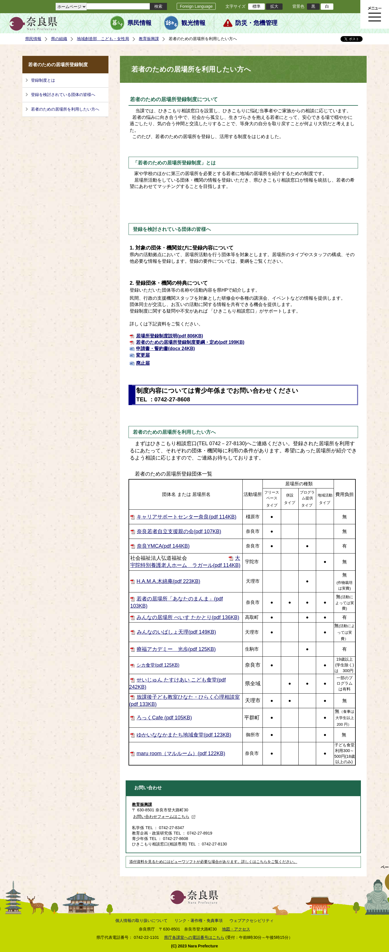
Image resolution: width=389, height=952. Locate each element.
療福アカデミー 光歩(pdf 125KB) (176, 649)
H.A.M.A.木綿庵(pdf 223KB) (168, 581)
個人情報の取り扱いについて (141, 920)
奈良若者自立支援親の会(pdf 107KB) (179, 531)
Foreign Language (196, 6)
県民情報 (139, 22)
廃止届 (143, 363)
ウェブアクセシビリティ (251, 920)
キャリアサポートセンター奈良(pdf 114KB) (186, 517)
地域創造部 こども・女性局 (103, 38)
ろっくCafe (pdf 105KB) (164, 718)
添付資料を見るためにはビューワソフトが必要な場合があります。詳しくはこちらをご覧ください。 (213, 862)
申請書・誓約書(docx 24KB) (165, 348)
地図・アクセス (236, 929)
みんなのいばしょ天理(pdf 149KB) (176, 632)
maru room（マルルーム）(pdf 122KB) (181, 753)
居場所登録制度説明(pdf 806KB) (169, 335)
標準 (256, 6)
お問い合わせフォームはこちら (164, 816)
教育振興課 (149, 38)
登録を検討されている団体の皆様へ (63, 94)
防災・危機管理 (256, 22)
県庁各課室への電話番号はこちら (194, 937)
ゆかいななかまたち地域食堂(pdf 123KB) (184, 735)
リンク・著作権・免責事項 (198, 920)
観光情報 (193, 22)
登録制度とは (43, 80)
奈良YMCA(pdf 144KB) (163, 546)
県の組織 (59, 38)
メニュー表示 (374, 14)
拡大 (274, 6)
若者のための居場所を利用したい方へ (65, 109)
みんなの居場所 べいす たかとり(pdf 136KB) (188, 617)
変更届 (143, 355)
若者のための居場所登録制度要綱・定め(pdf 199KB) (190, 342)
